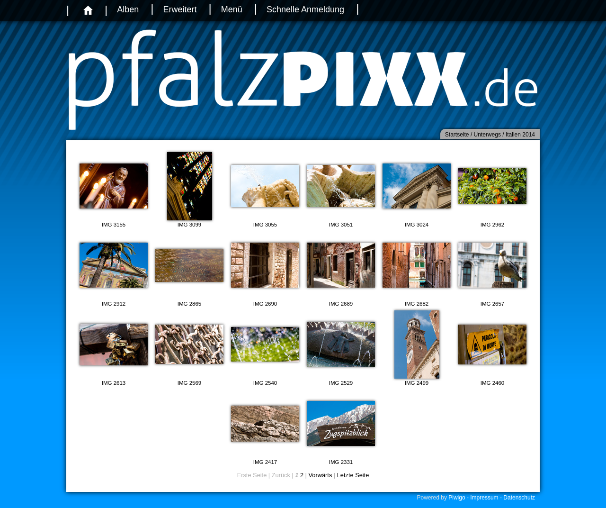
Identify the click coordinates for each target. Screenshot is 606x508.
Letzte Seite (353, 475)
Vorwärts (320, 475)
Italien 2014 (520, 134)
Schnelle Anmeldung (305, 9)
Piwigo (456, 497)
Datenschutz (519, 497)
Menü (231, 9)
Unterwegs (487, 134)
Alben (128, 9)
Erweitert (179, 9)
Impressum (484, 497)
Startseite (457, 134)
